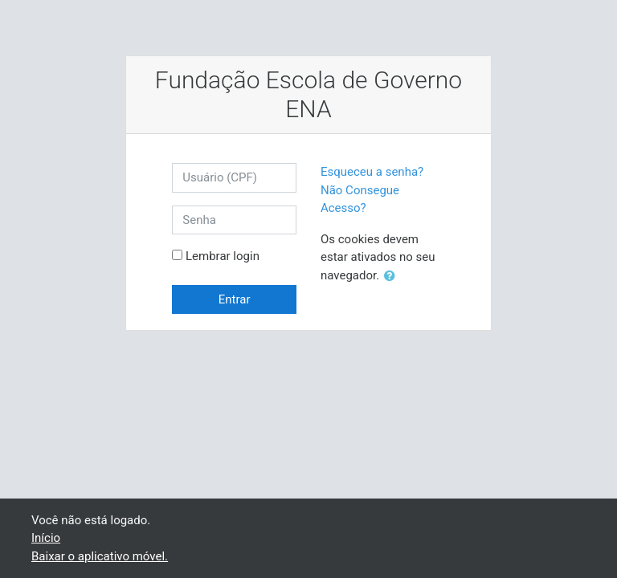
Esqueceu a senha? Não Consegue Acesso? (372, 190)
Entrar (235, 299)
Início (45, 538)
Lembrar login (222, 256)
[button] (392, 277)
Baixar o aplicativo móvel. (99, 556)
